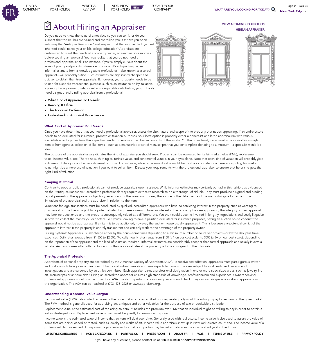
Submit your (162, 7)
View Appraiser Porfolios (243, 24)
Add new (120, 7)
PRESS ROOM (156, 334)
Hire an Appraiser (250, 29)
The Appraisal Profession (65, 256)
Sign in (292, 6)
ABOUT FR (180, 334)
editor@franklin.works (200, 340)
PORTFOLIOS (129, 334)
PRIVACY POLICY (252, 334)
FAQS (200, 334)
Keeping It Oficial (59, 182)
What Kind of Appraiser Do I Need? (74, 126)
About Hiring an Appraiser (99, 28)
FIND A (31, 7)
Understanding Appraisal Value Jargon (76, 294)
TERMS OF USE (222, 334)
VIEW (60, 7)
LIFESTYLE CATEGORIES (61, 334)
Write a (88, 7)
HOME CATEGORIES (99, 334)
